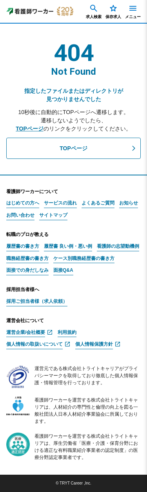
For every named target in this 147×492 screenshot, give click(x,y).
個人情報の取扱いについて (34, 344)
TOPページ (30, 128)
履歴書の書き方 (22, 246)
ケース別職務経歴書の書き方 (83, 258)
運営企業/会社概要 (25, 332)
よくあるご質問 (98, 203)
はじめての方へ (22, 203)
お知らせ (128, 203)
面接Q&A (63, 270)
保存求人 (113, 11)
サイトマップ (53, 215)
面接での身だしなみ (27, 270)
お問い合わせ (20, 215)
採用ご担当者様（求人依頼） (36, 301)
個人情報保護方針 (94, 344)
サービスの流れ (60, 203)
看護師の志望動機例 (118, 246)
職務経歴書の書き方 (27, 258)
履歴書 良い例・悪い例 (68, 246)
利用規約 (67, 332)
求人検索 (94, 11)
